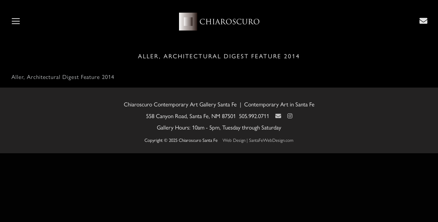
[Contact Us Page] (423, 21)
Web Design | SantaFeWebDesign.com (258, 140)
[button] (15, 21)
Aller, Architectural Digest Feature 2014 (62, 76)
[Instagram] (289, 116)
